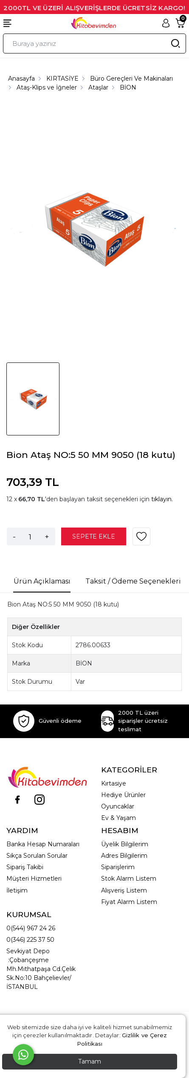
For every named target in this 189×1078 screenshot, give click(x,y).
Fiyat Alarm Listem (129, 902)
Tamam (89, 1061)
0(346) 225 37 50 (30, 939)
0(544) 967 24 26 (30, 928)
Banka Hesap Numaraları (42, 844)
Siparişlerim (118, 867)
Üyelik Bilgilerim (124, 844)
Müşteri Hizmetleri (34, 878)
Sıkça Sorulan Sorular (37, 855)
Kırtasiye (113, 783)
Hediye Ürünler (123, 795)
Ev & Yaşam (118, 818)
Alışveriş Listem (124, 890)
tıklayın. (162, 499)
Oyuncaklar (117, 806)
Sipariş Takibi (24, 867)
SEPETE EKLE (93, 536)
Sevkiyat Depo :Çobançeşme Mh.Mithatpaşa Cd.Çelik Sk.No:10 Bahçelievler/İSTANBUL (41, 969)
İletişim (17, 890)
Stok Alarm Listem (128, 878)
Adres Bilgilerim (124, 855)
